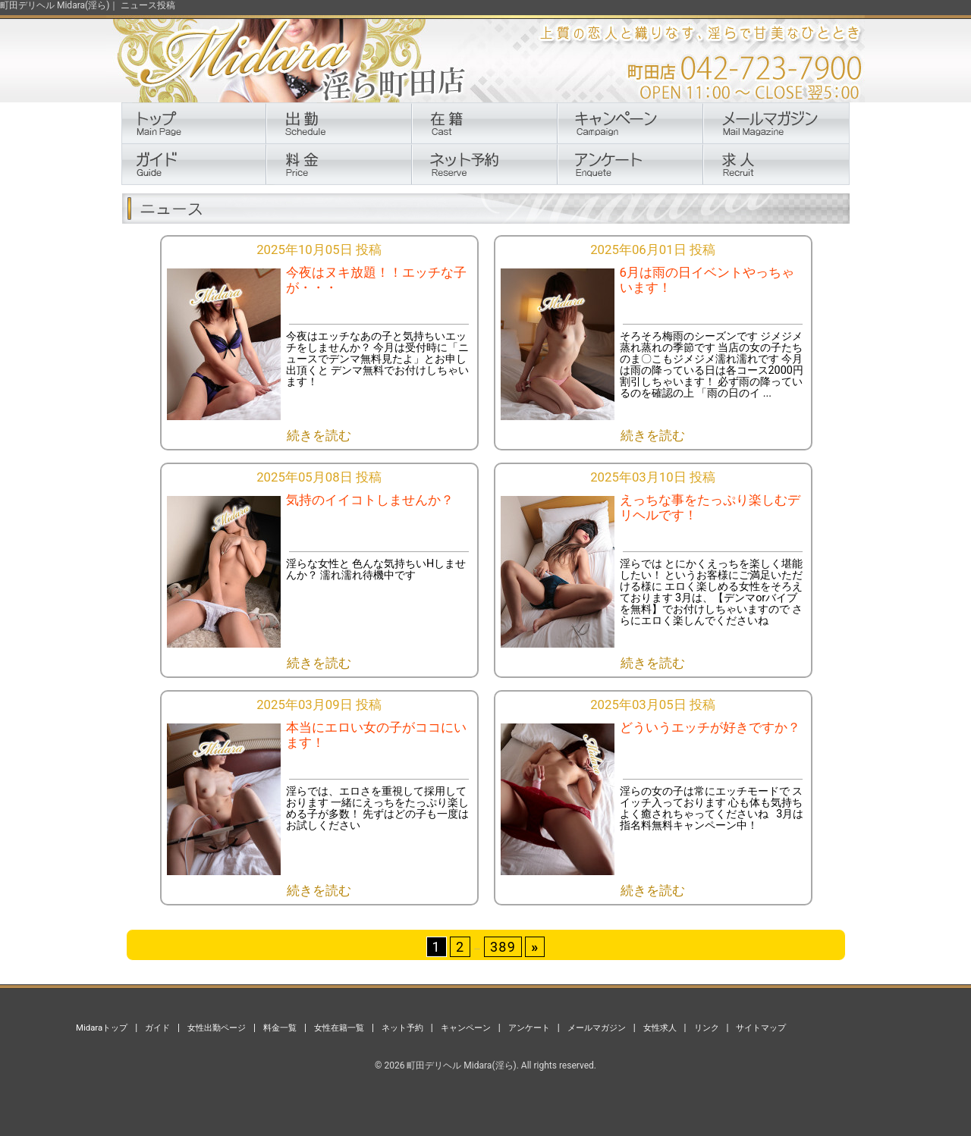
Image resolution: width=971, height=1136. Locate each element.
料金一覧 (280, 1027)
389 (503, 947)
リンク (706, 1027)
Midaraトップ (101, 1027)
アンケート (529, 1027)
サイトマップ (761, 1027)
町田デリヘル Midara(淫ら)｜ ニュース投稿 (87, 5)
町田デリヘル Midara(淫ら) (461, 1065)
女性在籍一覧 (339, 1027)
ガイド (157, 1027)
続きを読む (319, 435)
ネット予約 (402, 1027)
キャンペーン (466, 1027)
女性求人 (660, 1027)
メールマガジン (596, 1027)
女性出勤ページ (216, 1027)
